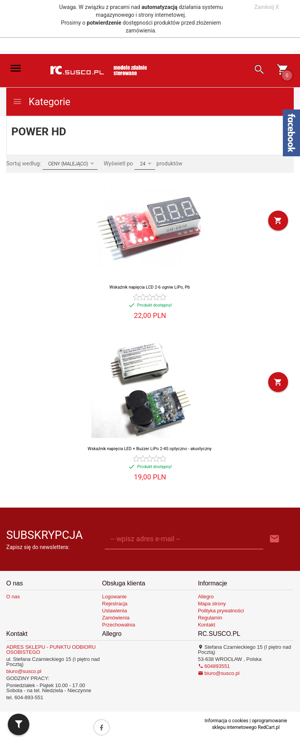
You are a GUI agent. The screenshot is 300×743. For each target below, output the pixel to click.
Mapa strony (212, 604)
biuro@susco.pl (23, 671)
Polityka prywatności (221, 611)
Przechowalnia (118, 625)
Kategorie (41, 102)
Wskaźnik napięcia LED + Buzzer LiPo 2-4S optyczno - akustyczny (149, 448)
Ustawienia (114, 611)
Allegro (206, 596)
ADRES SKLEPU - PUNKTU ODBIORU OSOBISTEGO (51, 649)
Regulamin (210, 618)
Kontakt (206, 625)
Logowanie (114, 596)
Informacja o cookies (226, 720)
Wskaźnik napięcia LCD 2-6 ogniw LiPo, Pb (149, 287)
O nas (13, 596)
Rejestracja (114, 604)
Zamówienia (115, 618)
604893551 (214, 666)
